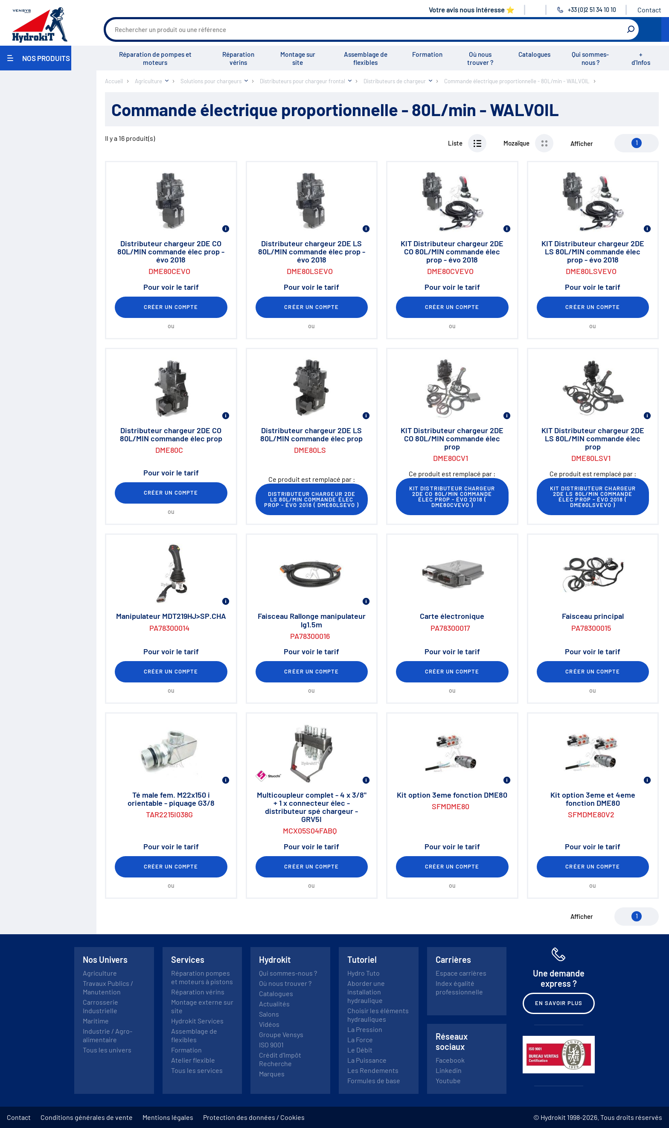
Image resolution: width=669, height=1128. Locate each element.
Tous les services (197, 1070)
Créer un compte (171, 306)
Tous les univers (107, 1050)
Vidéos (269, 1024)
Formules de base (373, 1080)
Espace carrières (461, 973)
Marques (272, 1074)
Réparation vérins (238, 58)
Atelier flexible (193, 1060)
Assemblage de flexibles (365, 58)
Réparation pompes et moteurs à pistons (202, 977)
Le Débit (359, 1050)
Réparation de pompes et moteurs (155, 58)
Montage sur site (297, 58)
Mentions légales (168, 1117)
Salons (269, 1014)
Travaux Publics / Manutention (108, 987)
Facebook (450, 1060)
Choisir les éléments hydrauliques (378, 1014)
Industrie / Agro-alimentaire (107, 1035)
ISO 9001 (271, 1045)
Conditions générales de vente (87, 1117)
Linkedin (449, 1070)
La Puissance (367, 1060)
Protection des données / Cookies (254, 1117)
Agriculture (100, 973)
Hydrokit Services (197, 1021)
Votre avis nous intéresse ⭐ (472, 10)
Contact (649, 10)
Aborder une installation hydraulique (366, 991)
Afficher (581, 143)
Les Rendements (372, 1070)
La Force (360, 1039)
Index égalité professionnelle (459, 987)
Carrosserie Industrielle (100, 1006)
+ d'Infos (640, 58)
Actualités (274, 1004)
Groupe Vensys (281, 1034)
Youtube (448, 1080)
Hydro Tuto (363, 973)
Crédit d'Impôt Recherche (280, 1059)
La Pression (364, 1029)
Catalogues (534, 54)
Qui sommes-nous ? (590, 58)
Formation (427, 54)
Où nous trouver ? (480, 58)
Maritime (96, 1021)
